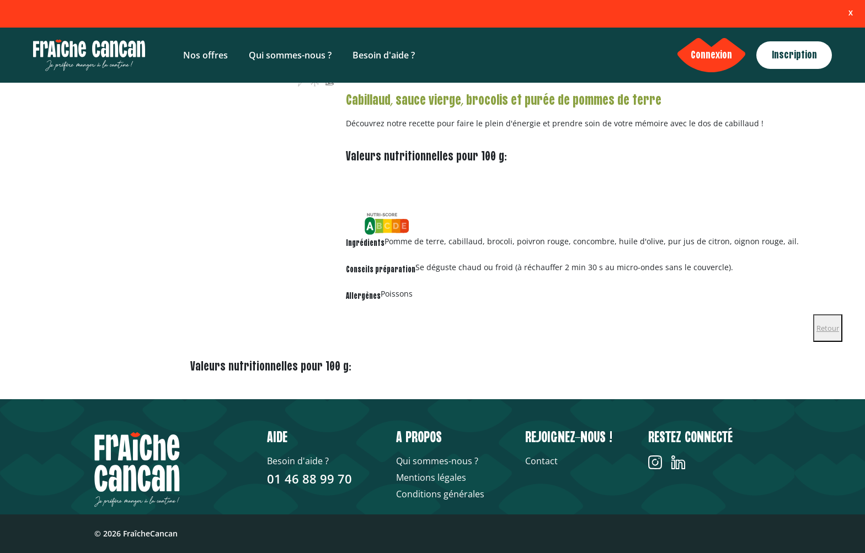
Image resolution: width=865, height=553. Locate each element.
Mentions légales (431, 477)
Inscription (794, 55)
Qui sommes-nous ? (290, 55)
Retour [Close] (827, 328)
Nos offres (205, 55)
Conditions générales (440, 494)
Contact (541, 461)
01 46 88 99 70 (309, 478)
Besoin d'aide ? (384, 55)
